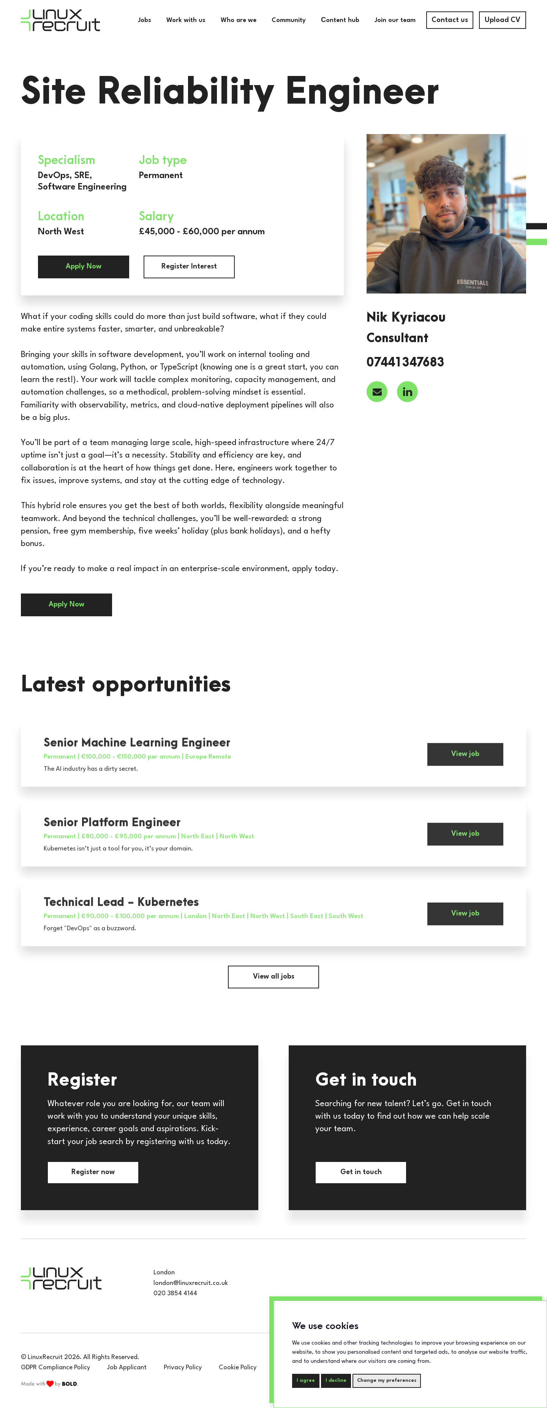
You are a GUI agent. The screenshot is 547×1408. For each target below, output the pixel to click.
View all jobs (273, 976)
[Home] (60, 20)
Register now (93, 1172)
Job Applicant (127, 1367)
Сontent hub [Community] (340, 20)
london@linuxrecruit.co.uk (190, 1283)
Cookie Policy (237, 1367)
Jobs (144, 20)
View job (465, 767)
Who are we (238, 20)
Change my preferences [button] (386, 1380)
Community (289, 20)
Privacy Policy (183, 1367)
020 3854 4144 (175, 1293)
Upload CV (502, 20)
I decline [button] (336, 1380)
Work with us (186, 20)
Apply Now (83, 266)
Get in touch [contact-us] (361, 1172)
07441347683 (405, 363)
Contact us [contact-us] (450, 20)
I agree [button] (306, 1380)
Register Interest (189, 266)
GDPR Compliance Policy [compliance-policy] (55, 1367)
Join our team (395, 20)
